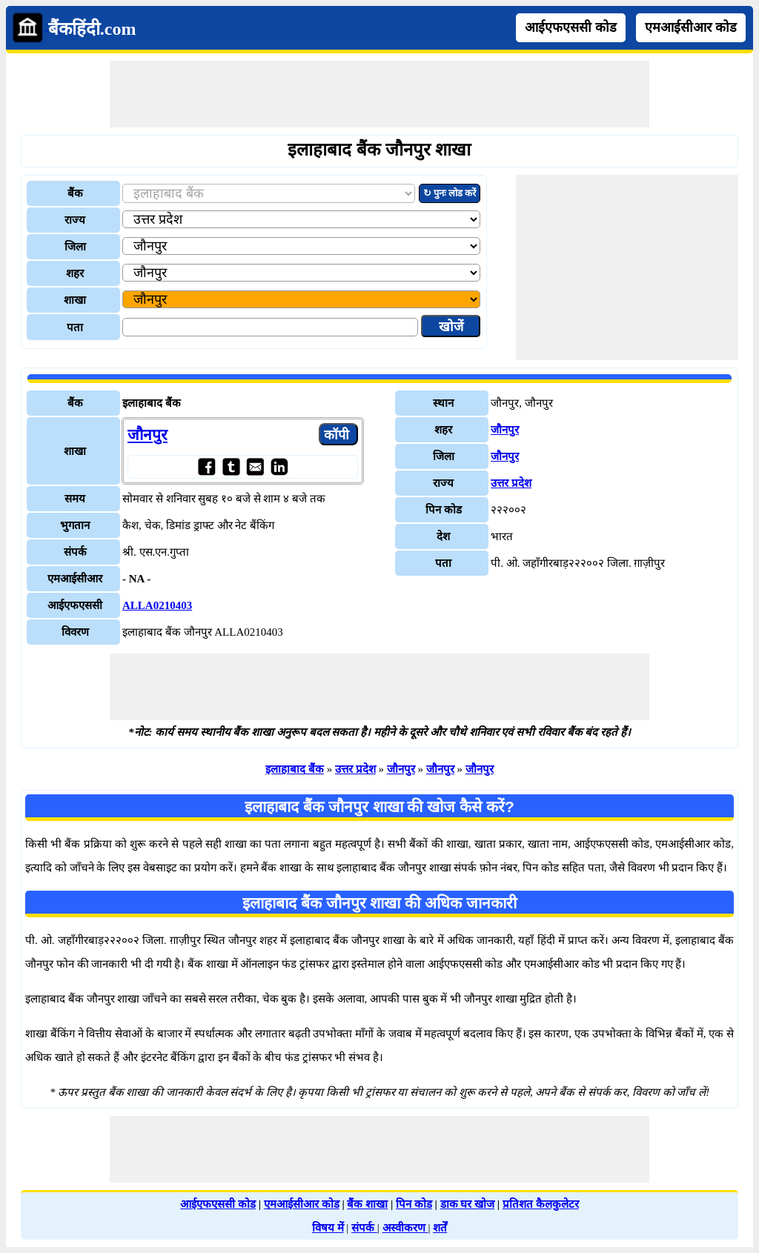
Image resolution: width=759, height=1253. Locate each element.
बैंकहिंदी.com (92, 29)
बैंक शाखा (367, 1204)
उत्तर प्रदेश (511, 483)
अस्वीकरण (405, 1228)
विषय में (328, 1228)
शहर (75, 273)
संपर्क (364, 1228)
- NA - (136, 579)
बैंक (75, 193)
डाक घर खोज (467, 1204)
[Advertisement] (379, 94)
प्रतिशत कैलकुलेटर (541, 1204)
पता (75, 327)
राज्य (74, 220)
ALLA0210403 (157, 605)
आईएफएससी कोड (571, 27)
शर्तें (440, 1228)
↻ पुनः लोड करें (450, 193)
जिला (75, 247)
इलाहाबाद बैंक (294, 769)
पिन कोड (414, 1204)
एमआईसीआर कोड (691, 27)
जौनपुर (147, 435)
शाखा (75, 300)
